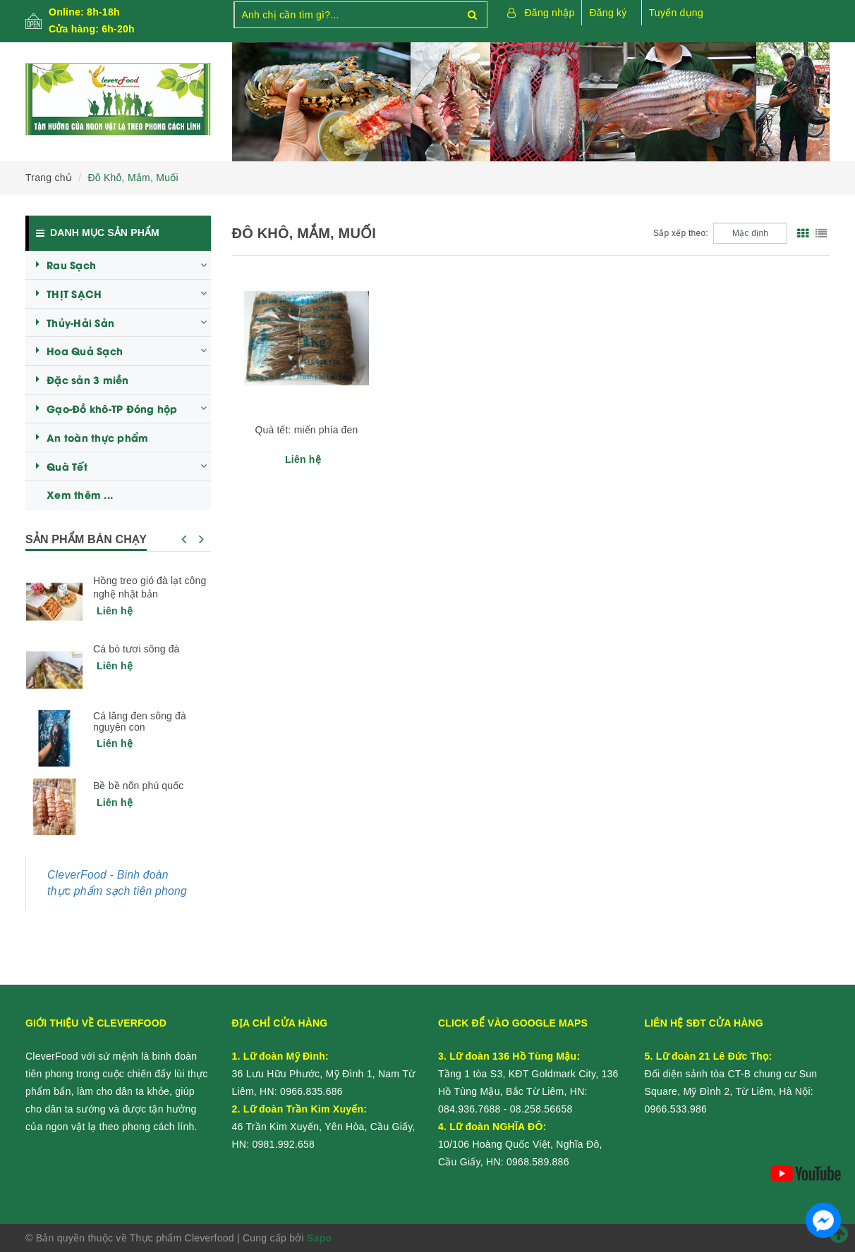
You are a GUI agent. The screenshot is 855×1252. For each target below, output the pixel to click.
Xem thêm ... (80, 494)
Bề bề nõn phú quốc (138, 785)
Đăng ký (607, 12)
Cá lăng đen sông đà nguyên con (139, 721)
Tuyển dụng (676, 12)
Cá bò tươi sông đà (136, 649)
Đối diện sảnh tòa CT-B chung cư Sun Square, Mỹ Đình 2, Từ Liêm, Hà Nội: (731, 1073)
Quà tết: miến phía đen (306, 429)
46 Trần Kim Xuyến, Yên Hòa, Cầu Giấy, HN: (324, 1126)
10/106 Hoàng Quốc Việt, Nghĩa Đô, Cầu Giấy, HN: (520, 1144)
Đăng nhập (550, 12)
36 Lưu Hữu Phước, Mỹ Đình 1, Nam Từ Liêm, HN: (324, 1073)
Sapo (319, 1238)
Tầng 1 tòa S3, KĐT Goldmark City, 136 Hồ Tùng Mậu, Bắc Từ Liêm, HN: (528, 1073)
